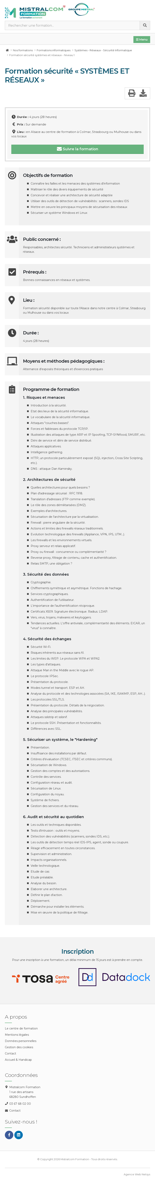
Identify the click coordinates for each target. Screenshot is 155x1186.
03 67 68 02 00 (20, 1104)
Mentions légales (17, 1035)
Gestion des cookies (19, 1047)
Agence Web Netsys (137, 1174)
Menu (142, 39)
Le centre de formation (21, 1028)
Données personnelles (20, 1041)
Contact (10, 1053)
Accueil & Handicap (18, 1060)
